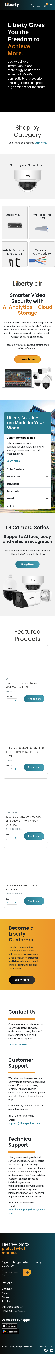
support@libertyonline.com (24, 1123)
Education (13, 476)
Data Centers (15, 469)
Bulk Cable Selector (12, 1306)
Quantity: (9, 696)
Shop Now (27, 564)
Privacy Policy (45, 1347)
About (5, 1293)
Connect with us (17, 1044)
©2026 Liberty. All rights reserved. (17, 1347)
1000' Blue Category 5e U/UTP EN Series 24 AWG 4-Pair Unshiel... (25, 821)
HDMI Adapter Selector (14, 1311)
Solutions (7, 1288)
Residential (14, 491)
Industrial (13, 484)
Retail (10, 498)
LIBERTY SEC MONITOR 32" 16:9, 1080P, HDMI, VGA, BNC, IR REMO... (25, 752)
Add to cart (34, 698)
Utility (10, 505)
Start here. (41, 142)
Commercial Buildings (21, 438)
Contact (6, 1297)
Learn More (27, 359)
